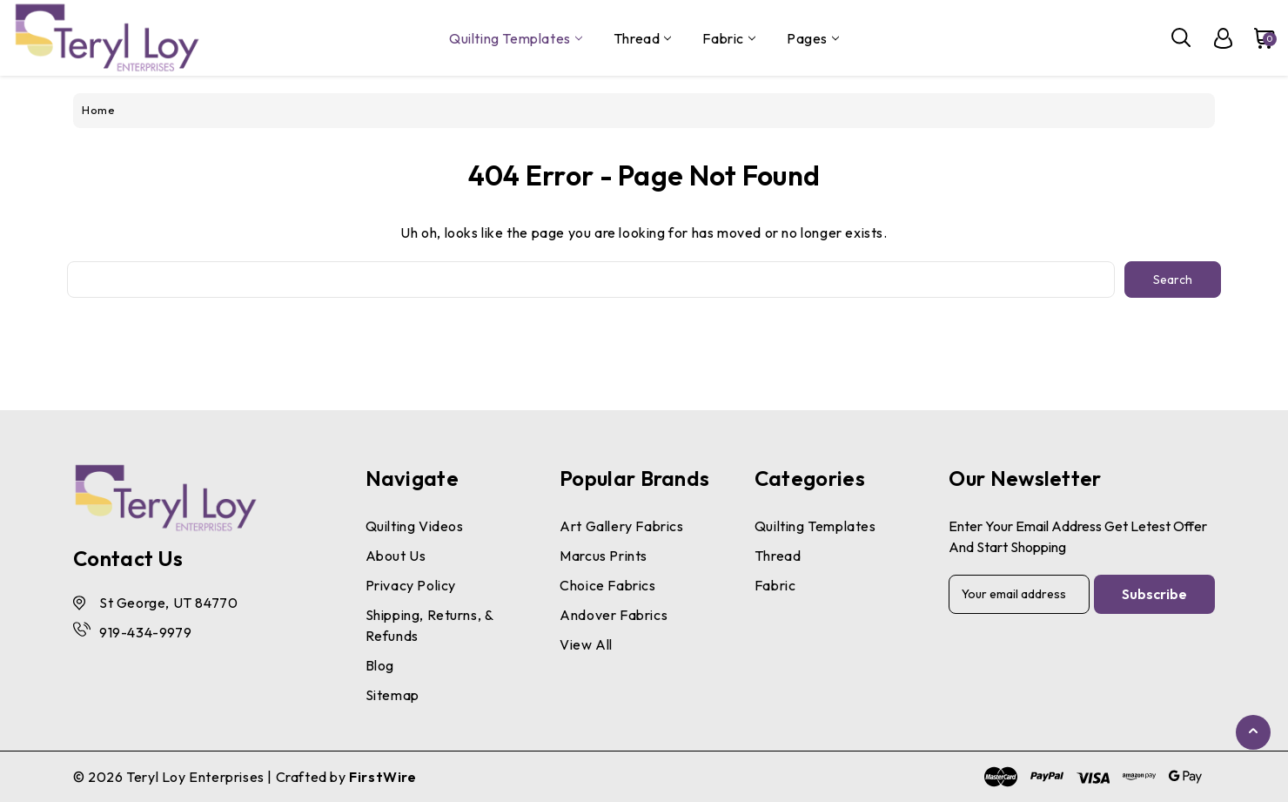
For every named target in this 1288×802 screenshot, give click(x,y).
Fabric (728, 38)
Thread (643, 38)
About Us (396, 555)
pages (813, 38)
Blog (380, 665)
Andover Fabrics (613, 614)
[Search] (1181, 38)
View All (586, 644)
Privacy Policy (411, 585)
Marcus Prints (603, 555)
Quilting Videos (415, 526)
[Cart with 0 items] (1256, 38)
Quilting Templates (515, 38)
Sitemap (392, 695)
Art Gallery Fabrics (621, 526)
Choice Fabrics (607, 585)
